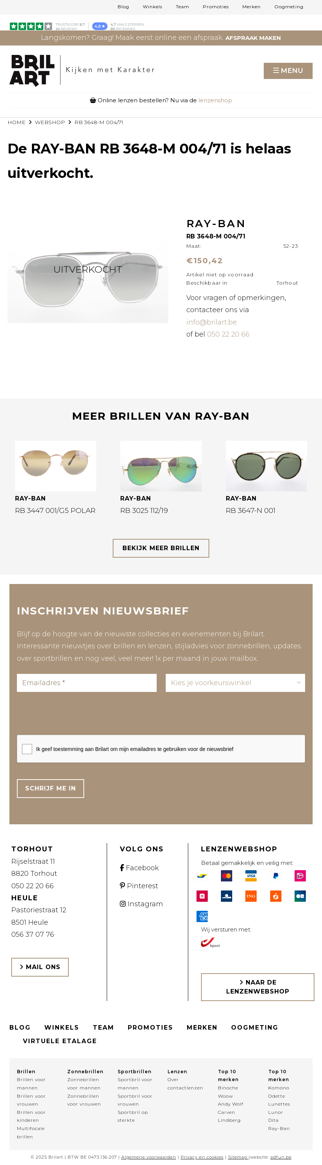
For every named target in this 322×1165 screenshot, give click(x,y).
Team (182, 7)
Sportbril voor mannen (135, 1084)
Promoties (216, 7)
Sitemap (237, 1157)
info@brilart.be (211, 322)
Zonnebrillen (85, 1071)
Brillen (26, 1071)
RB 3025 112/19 (144, 510)
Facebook (139, 868)
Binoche (228, 1088)
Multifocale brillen (31, 1132)
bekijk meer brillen (161, 548)
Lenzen (177, 1071)
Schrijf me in (50, 788)
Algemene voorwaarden (148, 1157)
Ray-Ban (279, 1128)
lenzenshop (215, 100)
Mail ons (40, 967)
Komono (278, 1088)
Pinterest (139, 886)
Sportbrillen (134, 1071)
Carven (226, 1112)
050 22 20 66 (228, 334)
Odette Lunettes (279, 1100)
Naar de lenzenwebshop (257, 987)
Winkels (152, 7)
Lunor (275, 1112)
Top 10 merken (228, 1076)
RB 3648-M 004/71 (98, 122)
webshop (50, 122)
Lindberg (229, 1120)
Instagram (141, 904)
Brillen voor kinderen (31, 1116)
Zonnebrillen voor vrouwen (84, 1100)
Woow (225, 1096)
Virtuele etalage (60, 1041)
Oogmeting (289, 7)
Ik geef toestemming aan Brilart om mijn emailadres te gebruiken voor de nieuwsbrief (134, 749)
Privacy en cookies (202, 1157)
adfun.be (281, 1157)
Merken (251, 7)
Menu (292, 71)
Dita (273, 1120)
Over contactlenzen (185, 1084)
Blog (123, 7)
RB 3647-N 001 (250, 510)
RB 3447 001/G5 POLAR (55, 510)
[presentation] (74, 715)
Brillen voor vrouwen (31, 1100)
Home (17, 122)
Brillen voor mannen (31, 1084)
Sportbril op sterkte (133, 1116)
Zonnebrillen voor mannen (84, 1084)
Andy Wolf (230, 1104)
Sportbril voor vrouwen (135, 1100)
